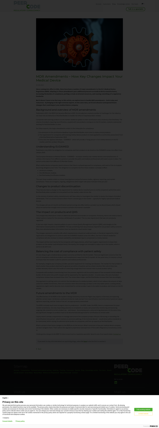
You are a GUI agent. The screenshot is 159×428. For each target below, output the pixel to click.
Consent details (7, 421)
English (6, 398)
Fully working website (143, 409)
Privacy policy (20, 421)
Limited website (143, 413)
